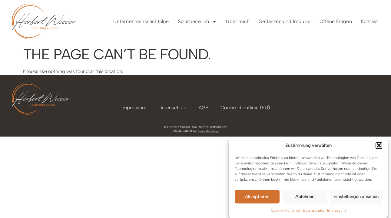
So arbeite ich (197, 21)
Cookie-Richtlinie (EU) (245, 108)
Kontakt (369, 21)
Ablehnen (304, 197)
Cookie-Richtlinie (285, 211)
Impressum (336, 211)
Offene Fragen (336, 21)
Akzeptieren (257, 197)
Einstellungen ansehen (356, 197)
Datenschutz (313, 211)
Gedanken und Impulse (284, 21)
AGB (203, 108)
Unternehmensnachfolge (141, 21)
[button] (379, 146)
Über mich (238, 21)
